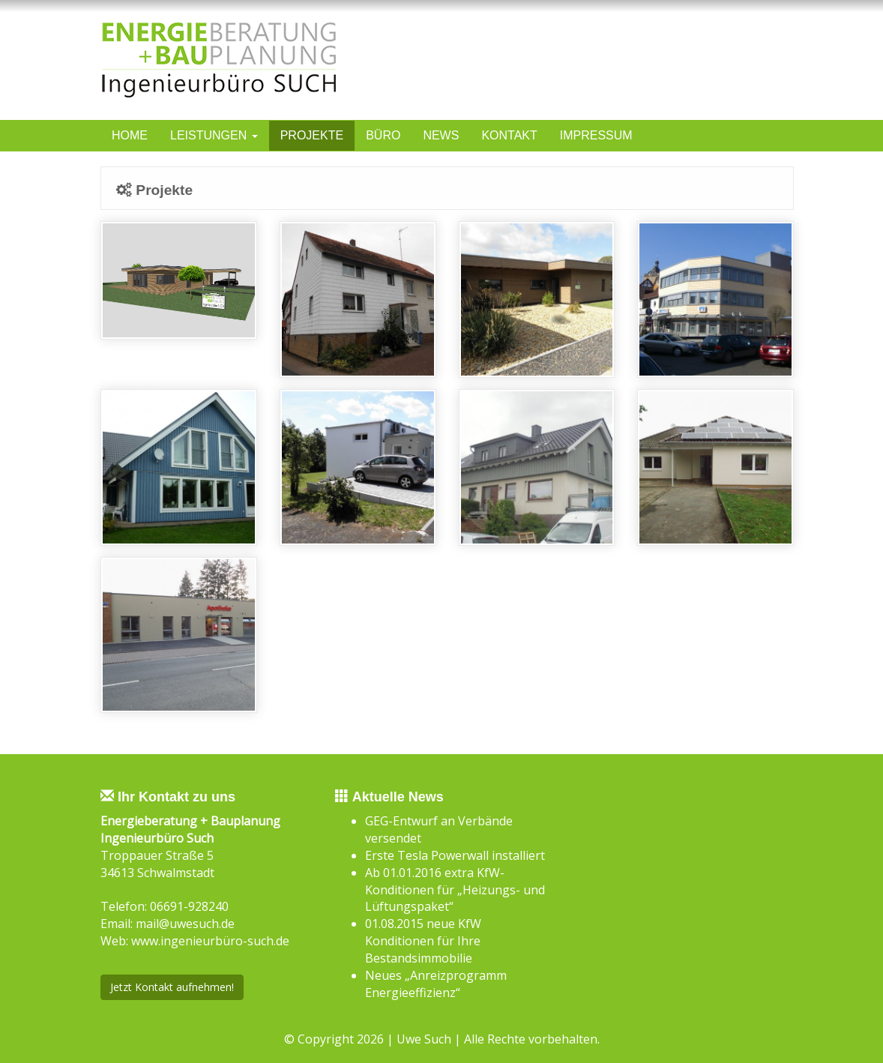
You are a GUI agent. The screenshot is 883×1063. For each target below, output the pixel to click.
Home (130, 135)
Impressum (596, 135)
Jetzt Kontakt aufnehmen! (172, 987)
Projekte (311, 135)
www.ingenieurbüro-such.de (210, 941)
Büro (383, 135)
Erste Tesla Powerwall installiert (455, 855)
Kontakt (509, 135)
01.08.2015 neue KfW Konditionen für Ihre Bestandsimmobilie (423, 940)
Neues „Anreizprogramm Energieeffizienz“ (436, 984)
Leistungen (214, 135)
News (441, 135)
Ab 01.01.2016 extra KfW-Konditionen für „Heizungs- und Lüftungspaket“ (455, 889)
